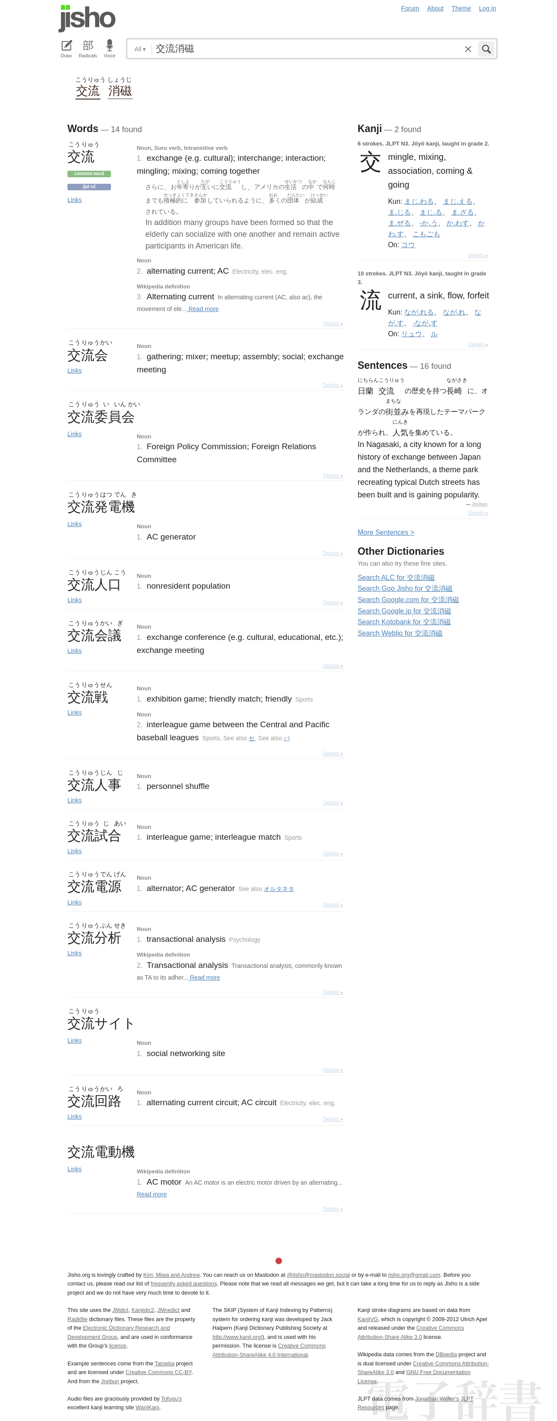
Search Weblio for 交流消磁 (400, 633)
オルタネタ (279, 888)
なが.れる (419, 312)
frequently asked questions (184, 1283)
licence (118, 1345)
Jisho (87, 19)
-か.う (428, 223)
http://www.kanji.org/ (237, 1337)
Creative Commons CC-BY (158, 1372)
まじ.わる (419, 201)
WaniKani (147, 1407)
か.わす (457, 223)
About (435, 8)
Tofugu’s (171, 1398)
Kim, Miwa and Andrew (171, 1275)
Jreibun (479, 504)
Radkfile (77, 1319)
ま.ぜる (399, 223)
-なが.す (425, 323)
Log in (487, 8)
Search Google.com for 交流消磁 (408, 599)
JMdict (120, 1310)
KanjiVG (368, 1319)
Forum (410, 8)
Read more (202, 308)
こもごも (426, 233)
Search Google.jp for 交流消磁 (404, 611)
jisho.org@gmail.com (414, 1275)
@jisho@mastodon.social (318, 1275)
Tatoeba (164, 1363)
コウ (408, 244)
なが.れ (454, 312)
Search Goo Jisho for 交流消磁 (405, 588)
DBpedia (446, 1354)
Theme (461, 8)
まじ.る (430, 212)
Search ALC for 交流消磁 (396, 577)
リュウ (411, 333)
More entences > (386, 532)
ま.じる (399, 212)
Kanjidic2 (142, 1310)
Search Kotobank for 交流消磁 (404, 622)
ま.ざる (462, 212)
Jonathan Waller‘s (437, 1398)
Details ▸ (333, 324)
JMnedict (168, 1310)
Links (74, 199)
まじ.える (458, 201)
